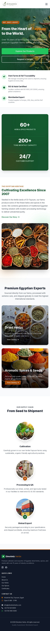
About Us (5, 580)
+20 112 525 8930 (10, 608)
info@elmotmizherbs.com (12, 605)
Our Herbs (5, 583)
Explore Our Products (25, 51)
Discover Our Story (10, 217)
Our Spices (5, 585)
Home (4, 577)
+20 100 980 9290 (10, 611)
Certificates (5, 588)
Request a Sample (25, 59)
